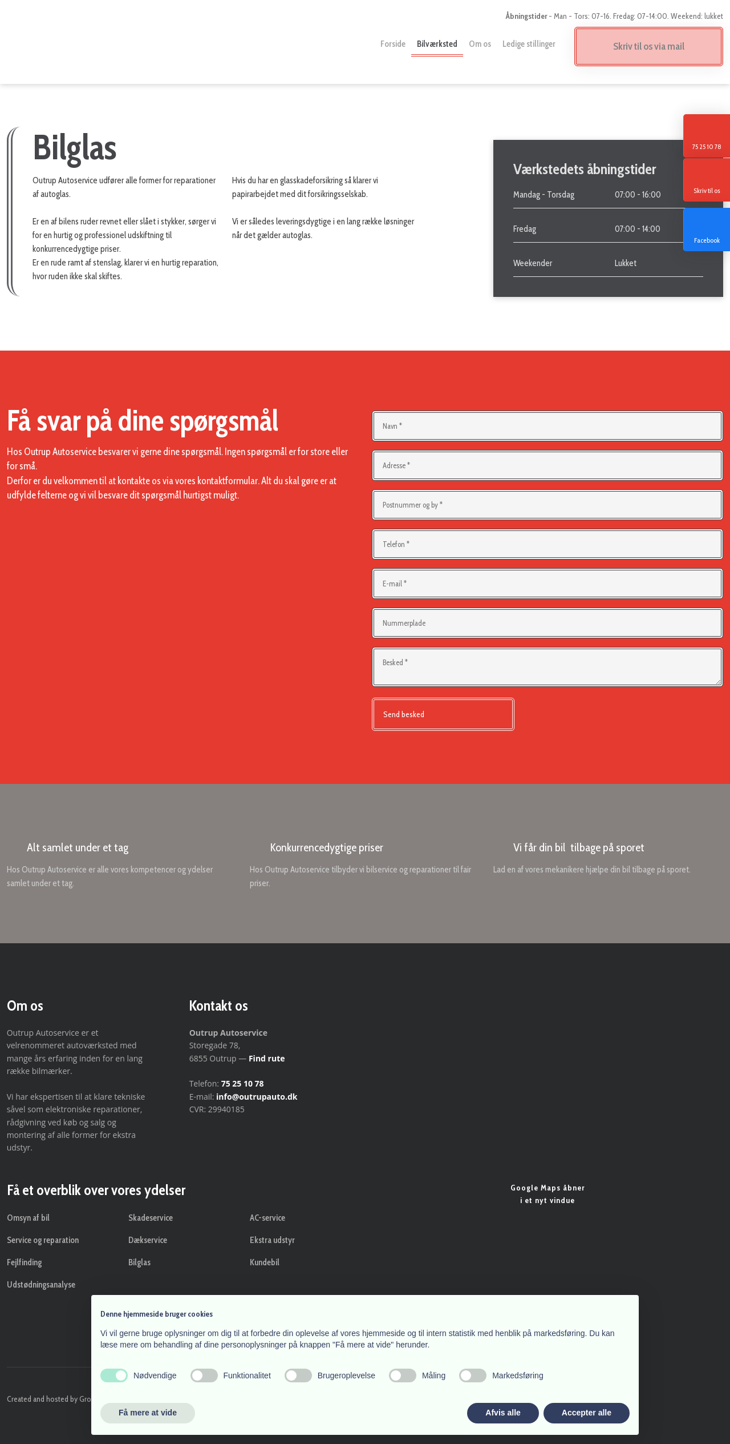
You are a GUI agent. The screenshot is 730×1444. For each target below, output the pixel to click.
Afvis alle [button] (502, 1412)
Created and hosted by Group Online (64, 1399)
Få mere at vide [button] (148, 1412)
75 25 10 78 (242, 1083)
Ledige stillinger (528, 44)
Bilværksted (437, 44)
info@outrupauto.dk (256, 1096)
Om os (480, 44)
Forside (392, 44)
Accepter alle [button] (586, 1412)
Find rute (267, 1058)
